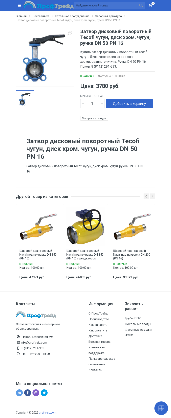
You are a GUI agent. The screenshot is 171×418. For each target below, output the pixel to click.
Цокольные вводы (138, 324)
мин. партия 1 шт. (92, 95)
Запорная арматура (94, 118)
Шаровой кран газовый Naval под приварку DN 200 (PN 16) (131, 254)
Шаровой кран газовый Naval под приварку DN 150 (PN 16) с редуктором (84, 254)
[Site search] (106, 5)
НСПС (129, 335)
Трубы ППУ (133, 318)
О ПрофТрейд (98, 313)
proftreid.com (47, 412)
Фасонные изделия (138, 329)
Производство (99, 319)
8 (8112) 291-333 (33, 348)
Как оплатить (98, 330)
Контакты (95, 370)
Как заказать (98, 325)
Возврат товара (100, 342)
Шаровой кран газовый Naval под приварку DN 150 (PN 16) (37, 254)
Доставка (95, 336)
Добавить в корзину (129, 103)
